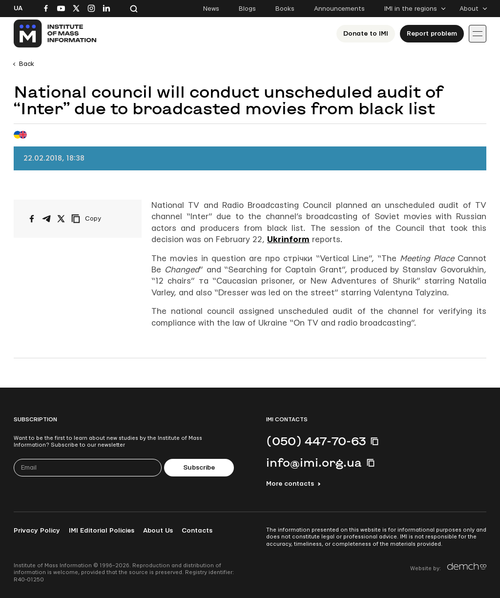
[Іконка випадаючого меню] (477, 33)
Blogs (247, 8)
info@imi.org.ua (314, 462)
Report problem (432, 33)
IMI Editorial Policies (101, 530)
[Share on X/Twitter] (61, 218)
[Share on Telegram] (46, 218)
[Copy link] (99, 218)
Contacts (197, 530)
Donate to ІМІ (365, 33)
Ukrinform (288, 239)
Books (284, 8)
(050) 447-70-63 (316, 441)
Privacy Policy (37, 530)
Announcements (339, 8)
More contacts (290, 483)
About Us (158, 530)
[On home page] (55, 34)
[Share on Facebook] (31, 218)
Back (26, 64)
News (211, 8)
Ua (18, 8)
